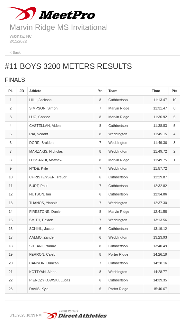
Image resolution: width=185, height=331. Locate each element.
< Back (15, 52)
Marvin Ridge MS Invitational (59, 27)
